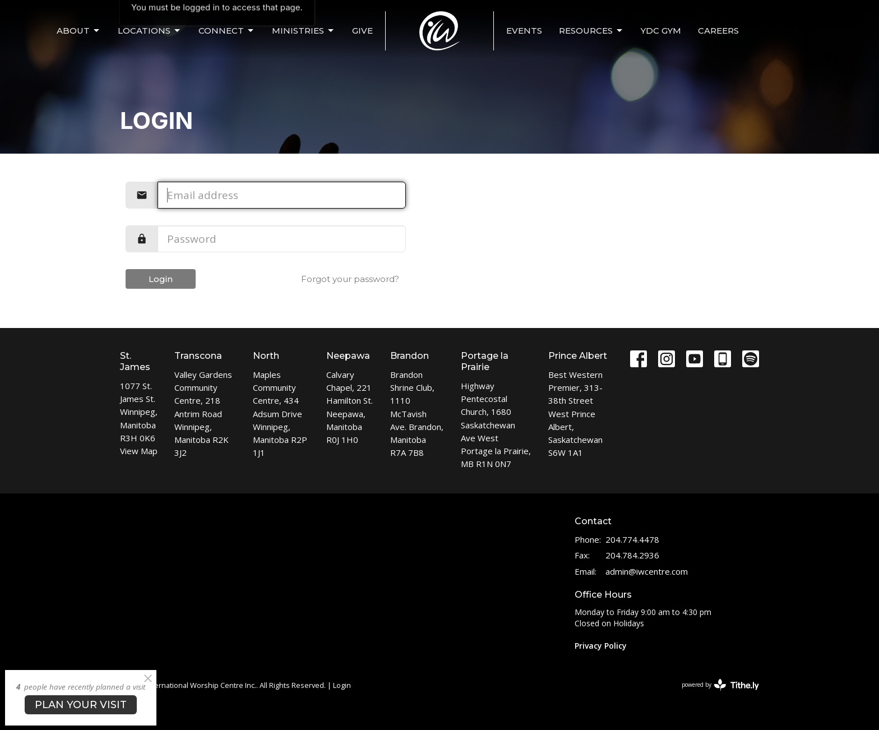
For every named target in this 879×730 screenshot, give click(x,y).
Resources (591, 30)
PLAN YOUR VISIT (81, 705)
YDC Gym (661, 30)
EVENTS (524, 30)
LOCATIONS (150, 30)
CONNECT (226, 30)
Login (161, 279)
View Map (139, 450)
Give (362, 30)
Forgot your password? (350, 279)
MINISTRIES (303, 30)
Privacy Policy (601, 645)
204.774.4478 (632, 539)
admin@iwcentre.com (646, 571)
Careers (718, 30)
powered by (720, 685)
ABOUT (79, 30)
